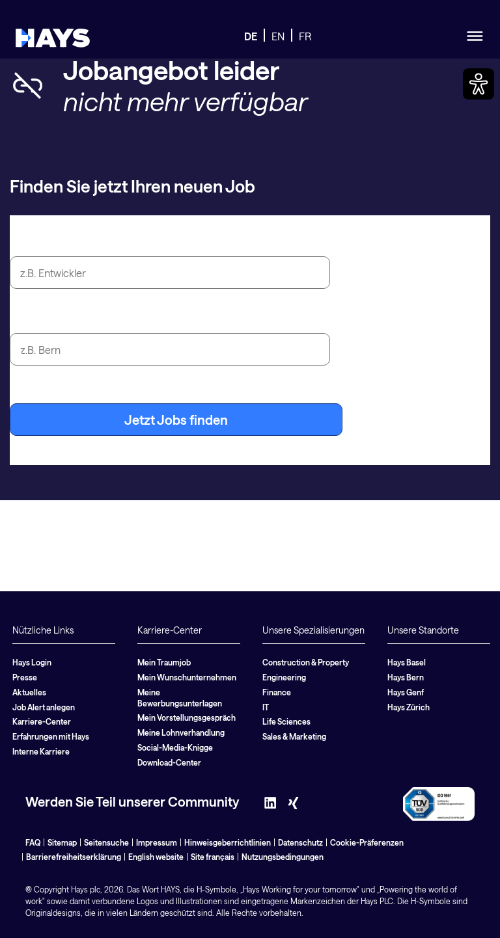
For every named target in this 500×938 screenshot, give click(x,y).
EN (278, 36)
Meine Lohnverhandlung (181, 732)
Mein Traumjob (164, 662)
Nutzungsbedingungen (283, 856)
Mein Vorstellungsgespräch (186, 717)
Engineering (284, 677)
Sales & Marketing (294, 736)
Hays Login (31, 662)
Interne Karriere (41, 751)
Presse (24, 677)
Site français (212, 856)
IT (265, 707)
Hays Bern (405, 677)
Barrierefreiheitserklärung (73, 856)
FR (305, 36)
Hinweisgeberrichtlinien (227, 842)
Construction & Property (305, 662)
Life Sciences (286, 721)
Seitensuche (106, 842)
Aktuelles (29, 692)
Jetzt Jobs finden (176, 419)
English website (156, 856)
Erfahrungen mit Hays (50, 736)
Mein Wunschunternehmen (186, 677)
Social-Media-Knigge (175, 747)
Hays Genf (405, 692)
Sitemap (62, 842)
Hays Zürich (408, 707)
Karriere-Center (41, 721)
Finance (276, 692)
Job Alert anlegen (43, 707)
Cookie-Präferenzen (367, 842)
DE (250, 36)
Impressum (156, 842)
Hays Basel (406, 662)
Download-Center (169, 762)
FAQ (32, 842)
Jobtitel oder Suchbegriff (85, 241)
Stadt (26, 318)
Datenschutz (300, 842)
